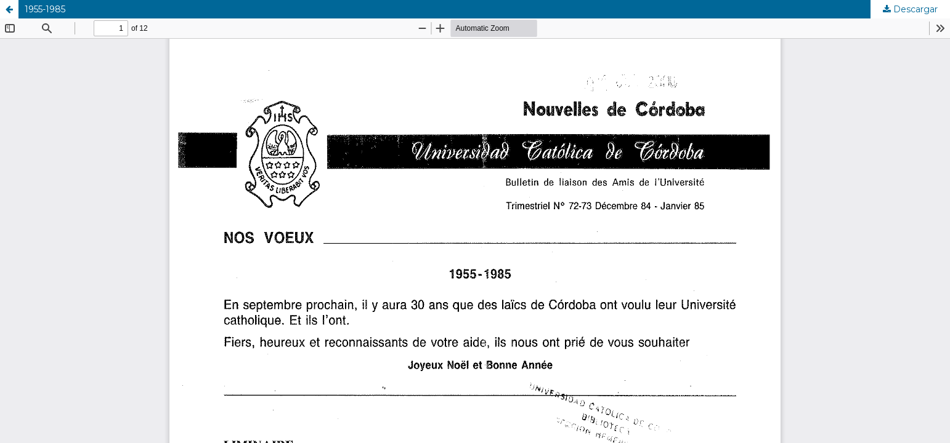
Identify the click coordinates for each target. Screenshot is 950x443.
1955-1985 (45, 9)
